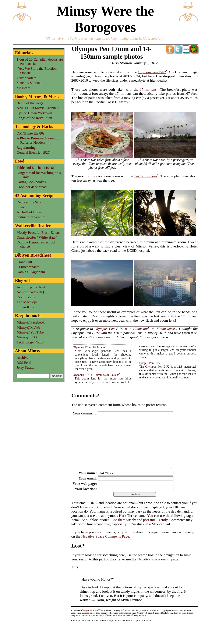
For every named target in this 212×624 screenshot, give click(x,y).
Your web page (83, 484)
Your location (84, 489)
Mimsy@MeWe (28, 327)
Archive (22, 358)
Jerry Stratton (26, 368)
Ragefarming (26, 148)
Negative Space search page (157, 559)
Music (54, 96)
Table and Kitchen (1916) (35, 168)
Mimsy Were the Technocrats (67, 38)
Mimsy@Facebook (31, 322)
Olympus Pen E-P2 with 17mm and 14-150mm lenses (135, 329)
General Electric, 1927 (33, 152)
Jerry (75, 567)
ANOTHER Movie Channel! (38, 108)
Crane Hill (24, 262)
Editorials (24, 52)
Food (19, 161)
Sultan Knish (26, 307)
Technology (25, 126)
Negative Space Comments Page (105, 536)
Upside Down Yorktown (34, 113)
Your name (86, 473)
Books (20, 96)
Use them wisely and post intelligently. (140, 520)
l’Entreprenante (28, 267)
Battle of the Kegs (30, 103)
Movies (35, 96)
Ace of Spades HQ (30, 292)
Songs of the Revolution (34, 118)
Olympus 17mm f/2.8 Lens (89, 347)
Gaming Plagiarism (31, 272)
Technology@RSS (30, 342)
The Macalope (27, 302)
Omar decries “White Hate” (37, 237)
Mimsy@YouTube (30, 332)
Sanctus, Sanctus (29, 83)
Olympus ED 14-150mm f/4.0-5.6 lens (96, 375)
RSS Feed (24, 363)
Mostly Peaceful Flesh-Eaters (38, 233)
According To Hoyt (31, 287)
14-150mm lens (145, 176)
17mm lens (148, 89)
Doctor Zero (26, 297)
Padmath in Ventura (31, 217)
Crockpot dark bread (32, 187)
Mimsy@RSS (27, 337)
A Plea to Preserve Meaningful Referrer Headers (39, 140)
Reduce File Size (29, 202)
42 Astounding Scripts (35, 195)
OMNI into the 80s (30, 133)
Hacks (47, 126)
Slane (21, 207)
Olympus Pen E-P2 (152, 72)
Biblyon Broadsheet (33, 255)
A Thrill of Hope (29, 212)
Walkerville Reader (33, 225)
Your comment (83, 413)
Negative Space (90, 610)
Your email (86, 478)
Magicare (23, 88)
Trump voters (26, 78)
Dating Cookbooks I (31, 182)
